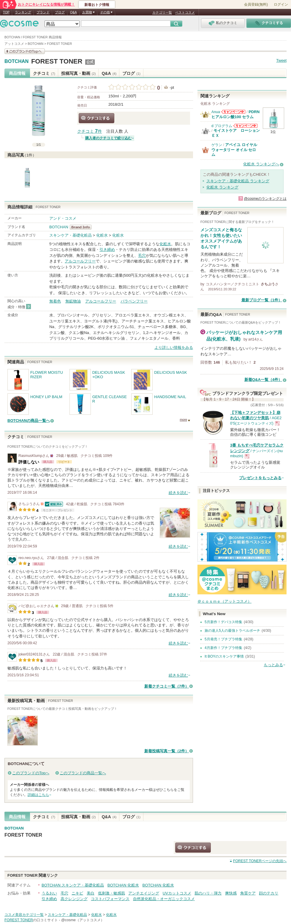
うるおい (49, 893)
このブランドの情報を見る (24, 51)
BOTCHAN (16, 61)
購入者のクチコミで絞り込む (108, 138)
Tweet (281, 60)
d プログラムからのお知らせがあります (245, 126)
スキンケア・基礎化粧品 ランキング (237, 181)
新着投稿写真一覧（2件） (166, 751)
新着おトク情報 (96, 5)
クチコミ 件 (89, 131)
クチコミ (44, 73)
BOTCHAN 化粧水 (123, 885)
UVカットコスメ (177, 893)
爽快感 (231, 893)
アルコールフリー (80, 261)
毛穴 (142, 255)
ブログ (60, 12)
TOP (6, 12)
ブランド (43, 12)
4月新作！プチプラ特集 (223, 648)
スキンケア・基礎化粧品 (70, 235)
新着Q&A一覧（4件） (263, 379)
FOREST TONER (57, 61)
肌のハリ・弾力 (208, 893)
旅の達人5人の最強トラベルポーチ (232, 630)
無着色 (55, 301)
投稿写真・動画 (78, 73)
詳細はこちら (38, 795)
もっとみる (273, 665)
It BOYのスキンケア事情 (224, 656)
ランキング (23, 12)
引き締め (107, 249)
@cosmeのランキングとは (265, 199)
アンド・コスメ (62, 218)
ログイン (281, 4)
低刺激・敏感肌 (111, 893)
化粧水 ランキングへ (261, 164)
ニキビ (77, 893)
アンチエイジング (143, 893)
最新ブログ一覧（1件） (261, 300)
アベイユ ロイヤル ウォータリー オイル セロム (234, 150)
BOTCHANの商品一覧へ (28, 420)
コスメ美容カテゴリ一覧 (24, 915)
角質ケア (248, 893)
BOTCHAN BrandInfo (82, 227)
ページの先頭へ (260, 861)
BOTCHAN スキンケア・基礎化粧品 (73, 885)
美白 (90, 893)
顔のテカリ (268, 893)
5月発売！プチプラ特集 (223, 639)
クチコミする (96, 118)
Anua (215, 112)
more (183, 419)
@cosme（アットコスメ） (82, 920)
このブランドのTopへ (30, 773)
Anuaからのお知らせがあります (233, 112)
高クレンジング (74, 899)
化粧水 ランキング (222, 187)
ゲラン (216, 145)
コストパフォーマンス (110, 899)
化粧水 (102, 235)
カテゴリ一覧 (162, 12)
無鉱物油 (73, 301)
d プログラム (221, 126)
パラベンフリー (134, 301)
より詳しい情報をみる (173, 347)
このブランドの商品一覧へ (83, 773)
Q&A (73, 12)
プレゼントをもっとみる (260, 478)
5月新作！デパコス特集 (223, 622)
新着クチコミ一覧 (166, 686)
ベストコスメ (185, 12)
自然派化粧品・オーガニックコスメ (164, 899)
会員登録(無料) (256, 4)
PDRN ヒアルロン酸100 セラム (235, 114)
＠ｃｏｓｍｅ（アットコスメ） (224, 601)
